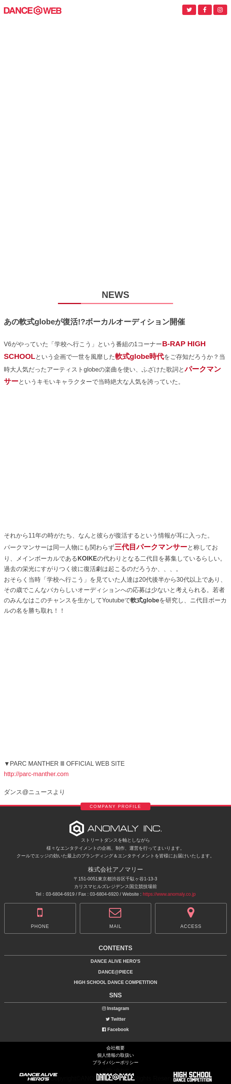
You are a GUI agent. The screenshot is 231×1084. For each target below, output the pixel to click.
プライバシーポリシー (115, 1062)
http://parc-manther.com (36, 774)
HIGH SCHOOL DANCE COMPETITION (115, 982)
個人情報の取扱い (115, 1055)
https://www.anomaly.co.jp (169, 894)
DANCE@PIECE (115, 972)
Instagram (115, 1008)
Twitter (116, 1019)
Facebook (115, 1029)
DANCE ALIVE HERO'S (115, 961)
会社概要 (115, 1048)
